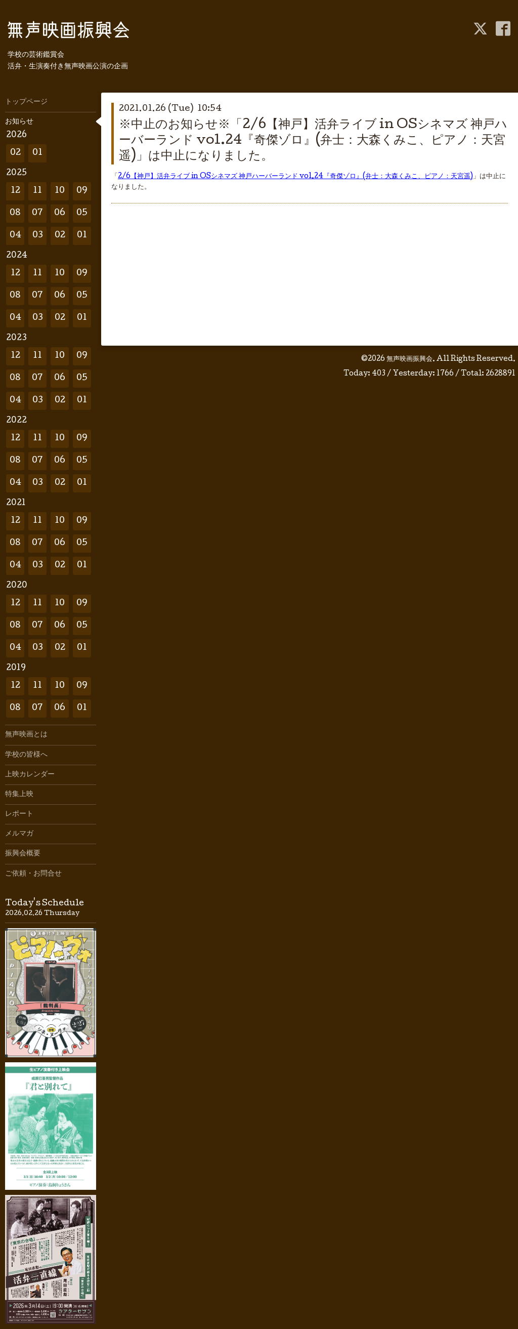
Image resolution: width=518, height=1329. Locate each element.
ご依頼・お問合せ (33, 874)
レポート (19, 814)
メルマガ (19, 834)
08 (15, 213)
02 (15, 153)
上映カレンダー (30, 775)
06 (59, 213)
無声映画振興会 (409, 359)
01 (37, 153)
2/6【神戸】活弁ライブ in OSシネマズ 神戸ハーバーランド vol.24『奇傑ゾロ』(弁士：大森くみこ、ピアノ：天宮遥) (295, 176)
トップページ (26, 102)
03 (37, 235)
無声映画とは (26, 735)
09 (82, 191)
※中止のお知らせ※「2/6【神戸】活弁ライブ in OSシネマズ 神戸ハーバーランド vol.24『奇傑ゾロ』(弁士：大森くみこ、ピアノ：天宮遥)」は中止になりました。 (313, 140)
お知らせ (19, 122)
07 (37, 213)
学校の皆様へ (26, 755)
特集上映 (19, 795)
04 (15, 235)
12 (15, 191)
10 (60, 191)
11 (37, 191)
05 (82, 213)
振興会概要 (22, 854)
